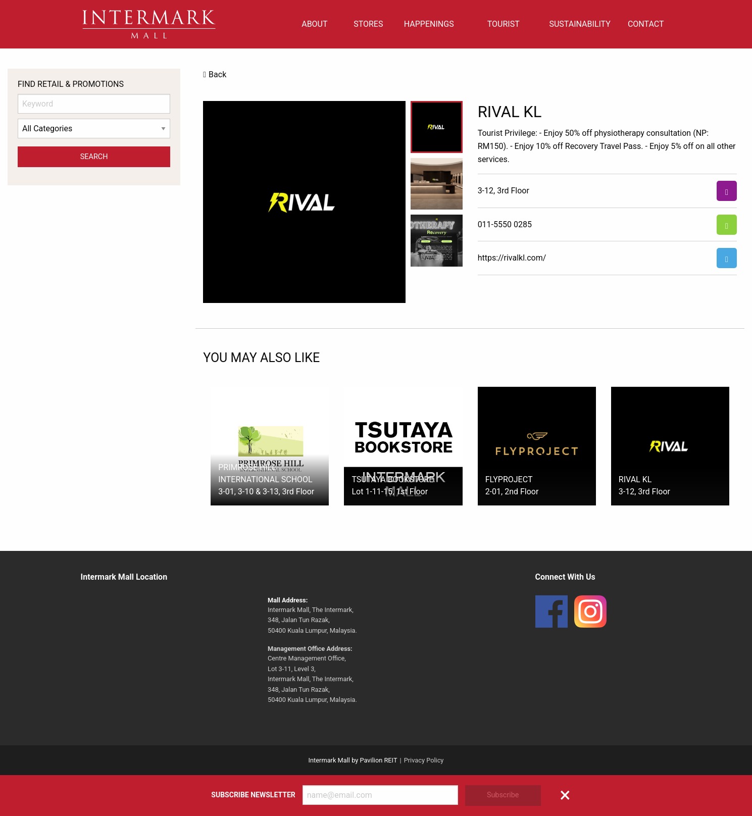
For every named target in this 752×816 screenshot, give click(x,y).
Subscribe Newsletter (253, 795)
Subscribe (503, 795)
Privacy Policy (424, 760)
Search (94, 156)
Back (217, 74)
